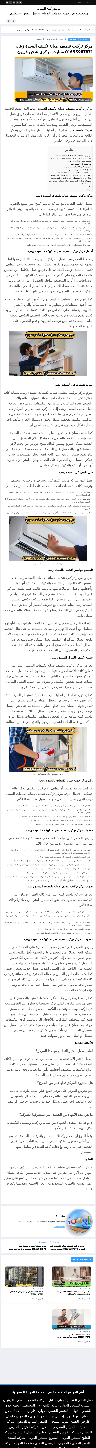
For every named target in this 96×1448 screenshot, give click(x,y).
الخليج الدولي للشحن (64, 1410)
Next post (42, 1242)
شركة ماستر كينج (80, 130)
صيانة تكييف (73, 39)
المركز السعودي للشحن (58, 1415)
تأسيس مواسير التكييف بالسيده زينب (77, 166)
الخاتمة (88, 186)
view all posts (59, 1226)
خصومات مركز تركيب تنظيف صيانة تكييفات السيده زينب (70, 181)
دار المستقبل (31, 1394)
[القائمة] (88, 21)
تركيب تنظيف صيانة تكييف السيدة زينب (57, 108)
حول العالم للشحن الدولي (75, 1388)
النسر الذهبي (81, 1431)
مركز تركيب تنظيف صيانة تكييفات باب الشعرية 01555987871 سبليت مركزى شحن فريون (69, 1247)
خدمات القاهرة (84, 39)
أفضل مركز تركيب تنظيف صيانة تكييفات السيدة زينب (71, 158)
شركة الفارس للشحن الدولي (59, 1421)
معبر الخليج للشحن (20, 1442)
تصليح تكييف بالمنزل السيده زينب (78, 169)
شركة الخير (24, 1431)
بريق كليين (50, 1394)
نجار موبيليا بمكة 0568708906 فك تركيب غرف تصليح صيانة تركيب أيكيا (73, 1292)
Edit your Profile (54, 1221)
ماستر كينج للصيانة (48, 9)
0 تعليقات (39, 39)
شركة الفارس (60, 1437)
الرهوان (63, 1431)
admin (61, 39)
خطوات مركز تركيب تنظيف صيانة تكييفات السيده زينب (70, 175)
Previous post (54, 1242)
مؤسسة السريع (37, 1437)
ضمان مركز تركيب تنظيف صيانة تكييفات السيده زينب (71, 178)
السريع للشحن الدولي (43, 1426)
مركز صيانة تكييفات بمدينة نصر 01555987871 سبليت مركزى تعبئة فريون (26, 1247)
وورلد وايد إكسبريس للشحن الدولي (54, 1404)
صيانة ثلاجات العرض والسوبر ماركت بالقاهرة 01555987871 (26, 1292)
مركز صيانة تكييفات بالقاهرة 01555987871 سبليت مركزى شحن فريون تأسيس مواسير (73, 1335)
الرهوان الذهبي (45, 1431)
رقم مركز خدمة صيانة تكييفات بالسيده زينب (74, 172)
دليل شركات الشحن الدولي (35, 1388)
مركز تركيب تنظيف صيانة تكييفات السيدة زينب (73, 155)
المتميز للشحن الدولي (53, 1399)
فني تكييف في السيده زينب (81, 164)
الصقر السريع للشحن (32, 1410)
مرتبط (89, 189)
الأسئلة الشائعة (85, 183)
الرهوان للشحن (26, 1421)
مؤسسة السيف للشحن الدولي (57, 1442)
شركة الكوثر (30, 1415)
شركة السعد (16, 1426)
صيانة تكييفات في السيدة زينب (79, 161)
